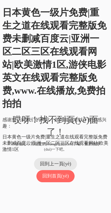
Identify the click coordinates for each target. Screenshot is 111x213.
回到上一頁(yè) (55, 163)
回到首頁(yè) (55, 175)
